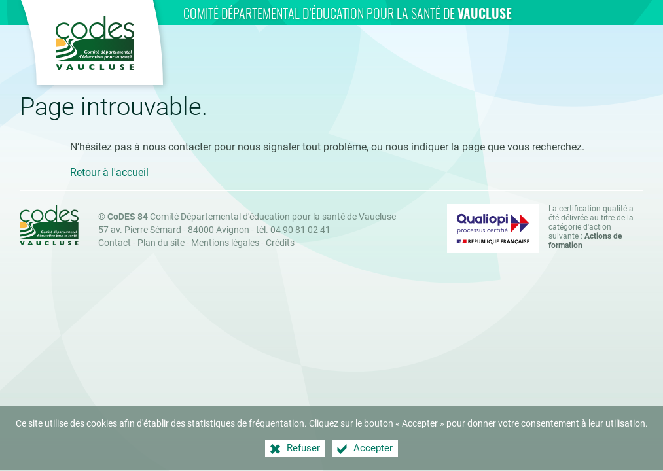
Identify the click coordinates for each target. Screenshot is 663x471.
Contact (114, 243)
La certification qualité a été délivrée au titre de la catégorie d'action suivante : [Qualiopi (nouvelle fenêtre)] (591, 227)
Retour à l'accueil (109, 172)
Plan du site (161, 243)
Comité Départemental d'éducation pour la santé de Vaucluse (251, 216)
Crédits (280, 243)
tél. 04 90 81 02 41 (293, 230)
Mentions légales (225, 243)
